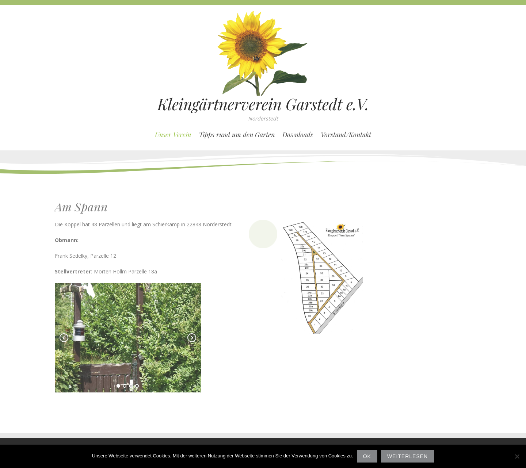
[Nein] (517, 456)
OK (367, 456)
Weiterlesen (407, 456)
